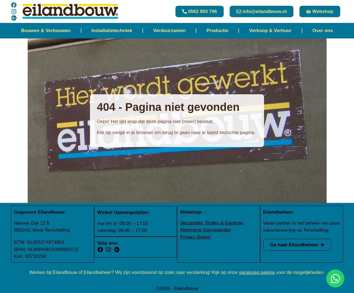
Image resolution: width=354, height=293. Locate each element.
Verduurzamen (169, 30)
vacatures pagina (257, 271)
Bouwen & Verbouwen (46, 30)
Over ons (322, 30)
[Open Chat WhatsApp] (335, 278)
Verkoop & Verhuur (270, 30)
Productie (217, 30)
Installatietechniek (111, 30)
